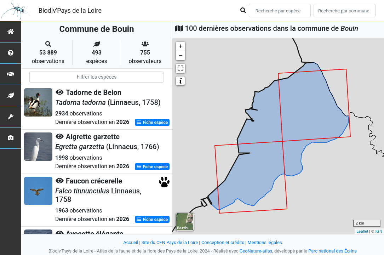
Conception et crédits (222, 242)
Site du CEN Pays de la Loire (170, 242)
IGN (378, 231)
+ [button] (181, 46)
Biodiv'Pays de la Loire (70, 10)
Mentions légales (265, 242)
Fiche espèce (152, 122)
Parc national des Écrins (332, 251)
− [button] (181, 55)
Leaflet (362, 231)
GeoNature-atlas (256, 251)
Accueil (130, 242)
